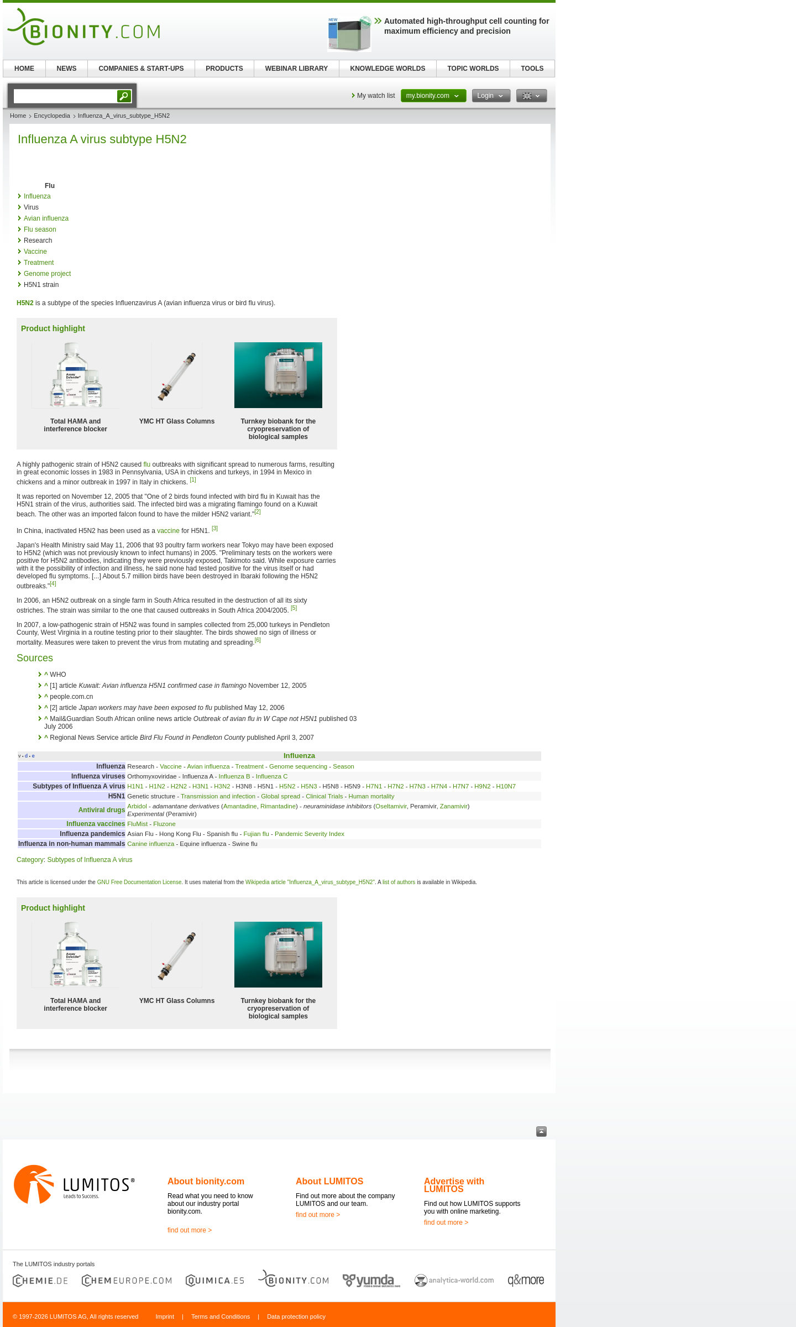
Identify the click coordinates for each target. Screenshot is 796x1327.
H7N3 (418, 786)
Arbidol (136, 806)
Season (343, 766)
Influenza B (234, 776)
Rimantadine (278, 806)
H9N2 (482, 786)
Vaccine (35, 251)
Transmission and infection (218, 796)
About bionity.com (205, 1181)
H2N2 (179, 786)
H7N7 (461, 786)
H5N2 (287, 786)
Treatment (39, 263)
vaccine (168, 531)
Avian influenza (46, 218)
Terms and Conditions (220, 1316)
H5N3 (309, 786)
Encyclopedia (52, 115)
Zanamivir (454, 806)
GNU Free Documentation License (139, 882)
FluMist (137, 824)
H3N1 (200, 786)
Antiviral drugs (101, 810)
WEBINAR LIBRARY (296, 68)
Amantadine (240, 806)
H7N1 (374, 786)
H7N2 (395, 786)
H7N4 (439, 786)
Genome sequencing (298, 766)
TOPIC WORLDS (473, 68)
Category (30, 860)
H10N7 (506, 786)
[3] (215, 528)
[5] (294, 608)
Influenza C (272, 776)
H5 (21, 303)
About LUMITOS (329, 1181)
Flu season (40, 229)
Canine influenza (150, 843)
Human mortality (371, 796)
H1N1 (135, 786)
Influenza (37, 196)
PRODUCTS (224, 68)
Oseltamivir (390, 806)
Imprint (164, 1316)
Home (18, 115)
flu (146, 464)
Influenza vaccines (95, 824)
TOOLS (532, 68)
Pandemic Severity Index (309, 833)
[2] (257, 512)
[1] (193, 480)
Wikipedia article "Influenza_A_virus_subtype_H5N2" (310, 882)
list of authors (399, 882)
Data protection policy (296, 1316)
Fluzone (164, 824)
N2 (29, 303)
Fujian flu (256, 833)
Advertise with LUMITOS (454, 1185)
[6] (258, 640)
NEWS (67, 68)
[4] (53, 584)
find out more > (189, 1230)
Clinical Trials (324, 796)
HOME (24, 68)
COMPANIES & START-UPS (141, 68)
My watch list (376, 96)
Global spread (280, 796)
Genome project (47, 274)
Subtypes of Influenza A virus (89, 860)
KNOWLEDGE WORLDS (388, 68)
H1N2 (157, 786)
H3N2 (222, 786)
